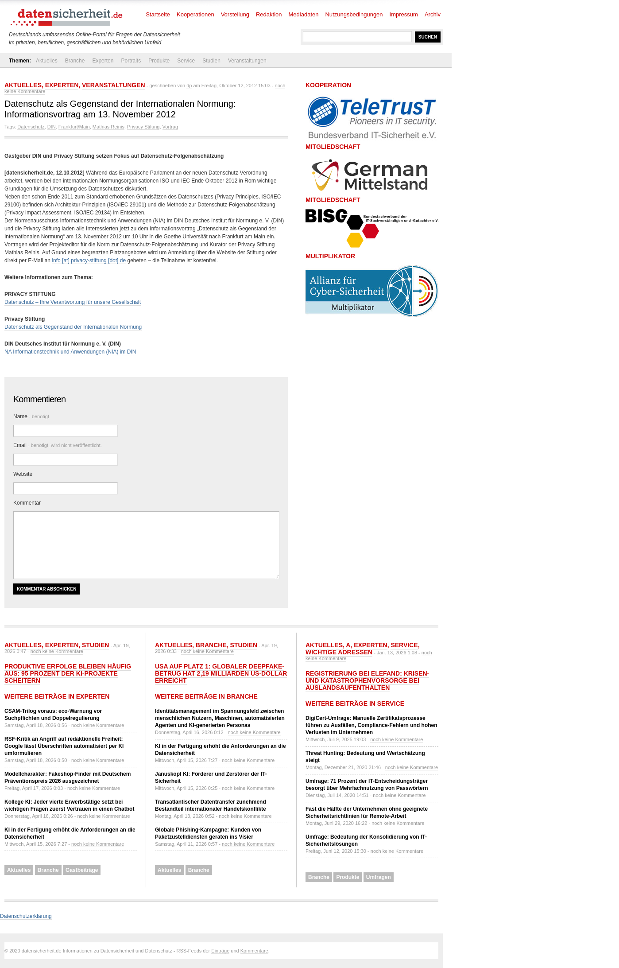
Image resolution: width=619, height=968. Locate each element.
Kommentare (254, 950)
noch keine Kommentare (57, 651)
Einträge (220, 950)
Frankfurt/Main (74, 126)
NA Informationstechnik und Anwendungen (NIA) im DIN (70, 352)
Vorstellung (235, 14)
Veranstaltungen (247, 61)
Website (22, 474)
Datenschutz (30, 126)
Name (31, 416)
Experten (102, 61)
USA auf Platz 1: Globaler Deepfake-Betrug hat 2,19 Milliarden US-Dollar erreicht (221, 673)
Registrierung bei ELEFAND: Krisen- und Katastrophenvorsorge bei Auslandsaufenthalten (367, 680)
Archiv (433, 14)
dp (189, 85)
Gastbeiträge (82, 870)
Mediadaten (304, 14)
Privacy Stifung (143, 126)
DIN (51, 126)
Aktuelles (47, 61)
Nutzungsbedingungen (354, 14)
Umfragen (378, 877)
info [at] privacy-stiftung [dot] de (89, 260)
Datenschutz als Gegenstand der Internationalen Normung (73, 327)
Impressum (404, 14)
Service (186, 61)
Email (57, 445)
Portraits (131, 61)
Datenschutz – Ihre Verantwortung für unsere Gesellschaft (72, 302)
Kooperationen (195, 14)
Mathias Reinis (108, 126)
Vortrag (170, 126)
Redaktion (269, 14)
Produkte (159, 61)
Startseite (158, 14)
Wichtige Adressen (339, 652)
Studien (211, 61)
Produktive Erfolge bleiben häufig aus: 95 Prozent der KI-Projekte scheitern (67, 673)
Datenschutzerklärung (26, 916)
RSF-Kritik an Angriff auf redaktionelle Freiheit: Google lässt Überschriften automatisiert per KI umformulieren (64, 746)
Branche (75, 61)
